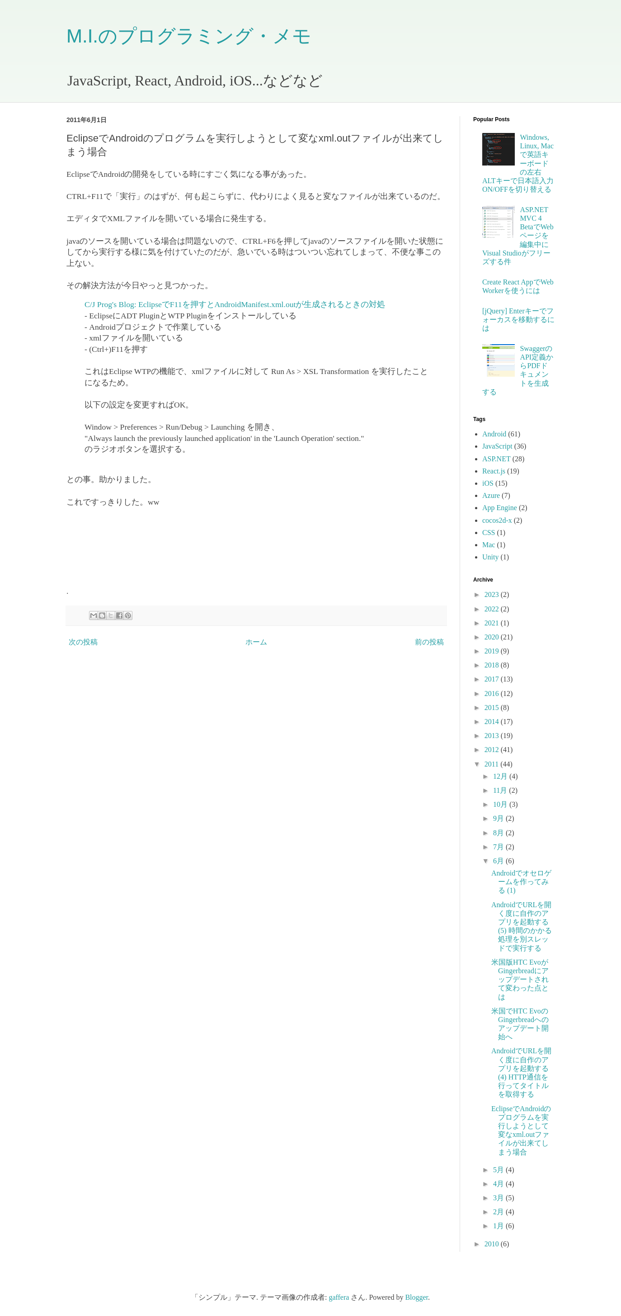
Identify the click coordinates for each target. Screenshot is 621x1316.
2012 (493, 749)
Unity (490, 557)
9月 (499, 818)
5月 (499, 1170)
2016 (493, 693)
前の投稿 (429, 642)
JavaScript (497, 446)
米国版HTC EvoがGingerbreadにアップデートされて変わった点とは (520, 979)
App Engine (499, 507)
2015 (493, 707)
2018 (493, 665)
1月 (499, 1226)
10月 (501, 804)
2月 (499, 1212)
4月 (499, 1184)
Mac (488, 545)
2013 (493, 735)
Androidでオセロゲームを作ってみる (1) (521, 881)
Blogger (416, 1297)
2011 (492, 764)
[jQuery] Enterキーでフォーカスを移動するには (518, 319)
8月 (499, 833)
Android (494, 434)
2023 (493, 594)
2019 (493, 651)
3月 (499, 1198)
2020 (493, 637)
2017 (493, 679)
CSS (488, 532)
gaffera (339, 1297)
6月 (499, 861)
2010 (493, 1244)
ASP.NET (496, 459)
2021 (493, 623)
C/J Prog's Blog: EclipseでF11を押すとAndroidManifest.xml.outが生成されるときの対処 (235, 304)
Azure (491, 495)
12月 (501, 776)
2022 (493, 609)
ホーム (256, 642)
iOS (488, 483)
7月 (499, 847)
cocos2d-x (497, 520)
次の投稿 (83, 642)
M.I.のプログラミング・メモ (188, 36)
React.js (493, 471)
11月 (501, 790)
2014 (493, 721)
